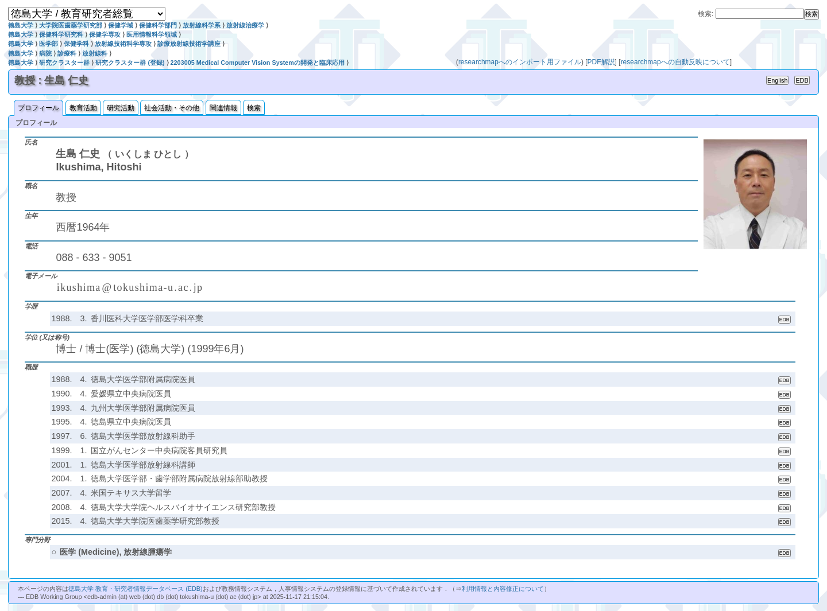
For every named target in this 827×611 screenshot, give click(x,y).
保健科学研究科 (61, 34)
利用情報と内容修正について (503, 588)
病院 (45, 53)
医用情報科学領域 (151, 34)
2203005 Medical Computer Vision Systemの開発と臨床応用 (258, 62)
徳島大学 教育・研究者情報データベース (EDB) (135, 588)
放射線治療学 (245, 25)
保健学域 (120, 25)
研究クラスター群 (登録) (129, 62)
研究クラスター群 (64, 62)
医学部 (48, 43)
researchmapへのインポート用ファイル (519, 62)
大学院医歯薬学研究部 (70, 25)
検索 (254, 108)
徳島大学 (20, 25)
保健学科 (76, 43)
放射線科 (94, 53)
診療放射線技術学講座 (189, 43)
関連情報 (223, 108)
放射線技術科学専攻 (123, 43)
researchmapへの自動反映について (675, 62)
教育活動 (83, 108)
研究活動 (120, 108)
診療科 (66, 53)
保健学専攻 (105, 34)
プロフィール (38, 108)
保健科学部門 (158, 25)
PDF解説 (601, 62)
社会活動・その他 (171, 108)
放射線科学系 (202, 25)
